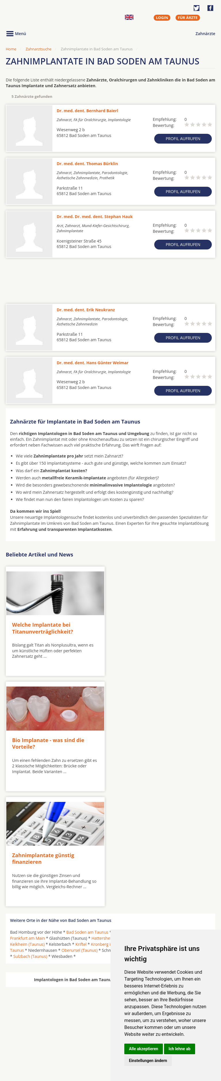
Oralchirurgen (24, 1041)
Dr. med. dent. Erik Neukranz (86, 309)
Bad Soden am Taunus (87, 816)
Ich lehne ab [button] (179, 1048)
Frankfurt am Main (27, 822)
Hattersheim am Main (112, 822)
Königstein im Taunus (154, 828)
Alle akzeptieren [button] (143, 1048)
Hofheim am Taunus (156, 822)
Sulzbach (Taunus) (30, 840)
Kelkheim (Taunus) (27, 828)
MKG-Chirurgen (25, 1048)
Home (11, 49)
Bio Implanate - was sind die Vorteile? (152, 627)
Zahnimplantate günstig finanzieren (43, 742)
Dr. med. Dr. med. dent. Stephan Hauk (95, 216)
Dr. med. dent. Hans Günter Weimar (92, 362)
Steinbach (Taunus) (191, 834)
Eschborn (142, 816)
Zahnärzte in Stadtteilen (76, 1050)
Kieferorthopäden (27, 1054)
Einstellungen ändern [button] (148, 1060)
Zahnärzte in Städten (84, 1041)
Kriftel (81, 828)
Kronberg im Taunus (110, 828)
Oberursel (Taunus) (80, 834)
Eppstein (121, 816)
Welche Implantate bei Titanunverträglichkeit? (42, 627)
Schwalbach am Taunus (147, 834)
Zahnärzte (205, 33)
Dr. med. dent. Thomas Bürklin (87, 163)
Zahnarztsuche (39, 49)
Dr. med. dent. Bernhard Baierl (87, 110)
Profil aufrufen (183, 138)
